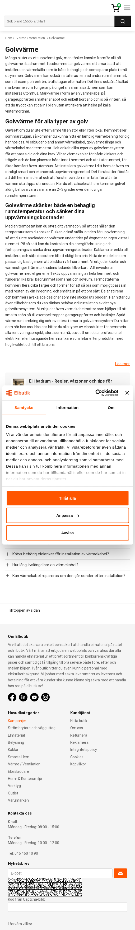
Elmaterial (16, 735)
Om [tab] (111, 407)
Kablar (13, 749)
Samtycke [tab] (24, 407)
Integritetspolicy (83, 749)
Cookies (76, 757)
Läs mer (122, 363)
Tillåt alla (67, 498)
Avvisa (67, 532)
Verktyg (14, 786)
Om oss (76, 728)
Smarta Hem (18, 757)
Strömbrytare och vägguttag (31, 728)
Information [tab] (68, 407)
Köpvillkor (78, 764)
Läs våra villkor (20, 924)
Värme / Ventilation (30, 38)
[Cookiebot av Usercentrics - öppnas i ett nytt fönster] (95, 392)
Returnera (78, 735)
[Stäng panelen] (127, 393)
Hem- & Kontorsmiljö (25, 778)
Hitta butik (78, 721)
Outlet (13, 793)
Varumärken (18, 800)
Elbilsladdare (18, 771)
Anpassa (67, 515)
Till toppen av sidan (24, 610)
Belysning (16, 742)
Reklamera (79, 742)
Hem (8, 38)
